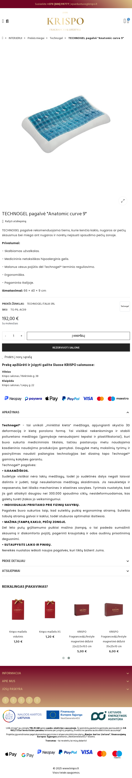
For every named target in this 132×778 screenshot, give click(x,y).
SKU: (5, 309)
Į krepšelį (78, 335)
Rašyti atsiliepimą (14, 221)
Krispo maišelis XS (52, 631)
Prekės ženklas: (13, 303)
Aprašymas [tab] (10, 412)
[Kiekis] (13, 336)
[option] (66, 4)
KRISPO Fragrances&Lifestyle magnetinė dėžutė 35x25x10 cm (116, 639)
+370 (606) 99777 (58, 4)
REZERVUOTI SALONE (66, 347)
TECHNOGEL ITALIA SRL (41, 303)
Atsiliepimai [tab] (11, 570)
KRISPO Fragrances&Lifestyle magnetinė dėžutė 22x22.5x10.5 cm (84, 639)
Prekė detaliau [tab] (13, 561)
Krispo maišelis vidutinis (20, 634)
